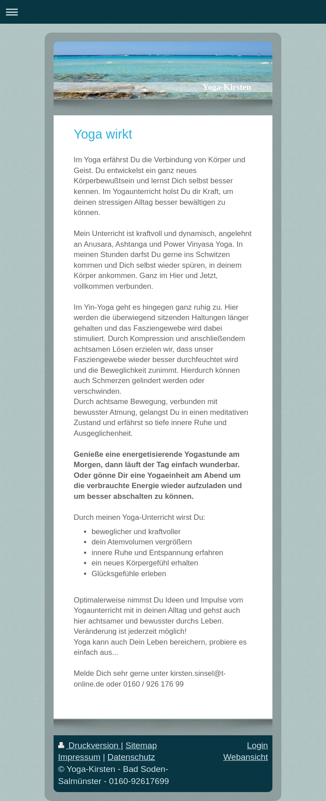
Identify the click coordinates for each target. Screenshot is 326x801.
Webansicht (245, 757)
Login (257, 745)
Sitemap (141, 745)
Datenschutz (131, 757)
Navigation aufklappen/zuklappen (163, 11)
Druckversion (89, 745)
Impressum (79, 757)
